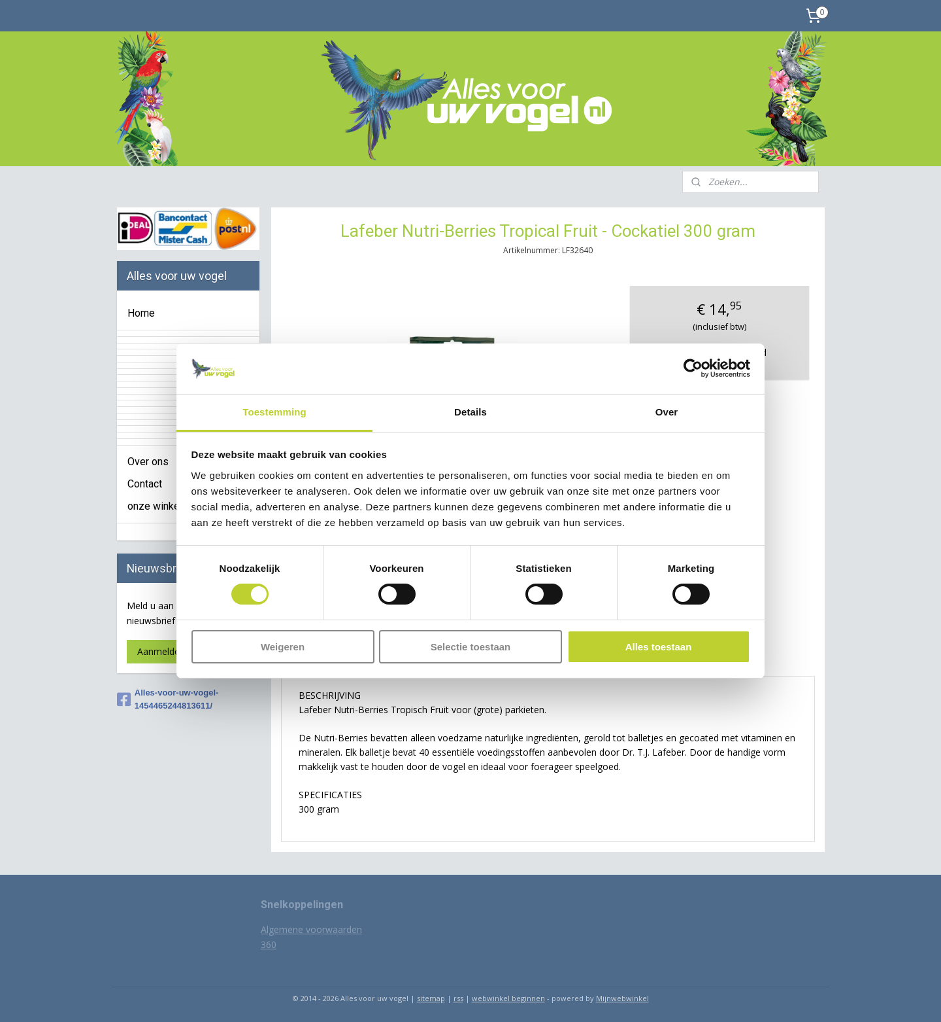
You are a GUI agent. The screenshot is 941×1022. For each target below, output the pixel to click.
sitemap (431, 998)
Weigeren (283, 646)
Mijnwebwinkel (622, 998)
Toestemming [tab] (274, 411)
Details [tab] (470, 411)
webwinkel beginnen (508, 998)
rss (458, 998)
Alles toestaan (658, 646)
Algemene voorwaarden (311, 929)
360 (268, 944)
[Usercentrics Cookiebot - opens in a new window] (693, 368)
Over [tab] (666, 411)
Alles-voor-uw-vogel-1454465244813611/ (168, 699)
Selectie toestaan (471, 646)
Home (141, 313)
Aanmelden (161, 651)
